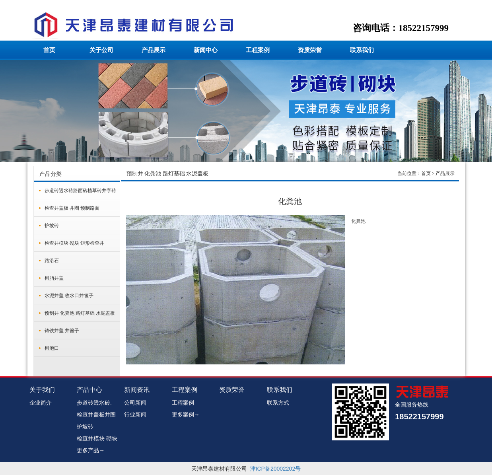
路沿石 (52, 260)
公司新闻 (135, 402)
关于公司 (101, 50)
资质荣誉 (310, 50)
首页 (49, 50)
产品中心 (89, 389)
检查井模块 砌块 (97, 438)
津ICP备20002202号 (275, 468)
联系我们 (362, 50)
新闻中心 (206, 50)
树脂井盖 (54, 278)
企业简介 (40, 402)
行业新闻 (135, 414)
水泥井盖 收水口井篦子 (69, 295)
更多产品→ (91, 450)
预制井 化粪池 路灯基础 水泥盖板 (80, 313)
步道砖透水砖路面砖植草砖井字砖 (80, 190)
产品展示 (153, 50)
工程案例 (258, 50)
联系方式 (278, 402)
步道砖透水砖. (94, 402)
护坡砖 (52, 225)
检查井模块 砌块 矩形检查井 (74, 243)
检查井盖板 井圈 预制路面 (72, 208)
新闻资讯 (137, 389)
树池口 (52, 348)
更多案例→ (186, 414)
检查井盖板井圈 (96, 414)
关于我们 (42, 389)
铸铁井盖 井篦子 (62, 330)
